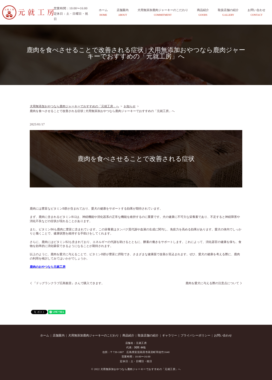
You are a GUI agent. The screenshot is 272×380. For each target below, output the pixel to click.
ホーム (103, 13)
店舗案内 (123, 13)
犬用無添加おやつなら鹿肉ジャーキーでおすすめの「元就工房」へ (74, 106)
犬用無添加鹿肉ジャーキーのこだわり (162, 13)
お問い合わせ (256, 13)
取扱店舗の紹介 (228, 13)
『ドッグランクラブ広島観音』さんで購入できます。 (68, 283)
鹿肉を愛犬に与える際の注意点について (212, 283)
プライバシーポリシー (195, 335)
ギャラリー (169, 335)
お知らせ (130, 106)
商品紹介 (203, 13)
